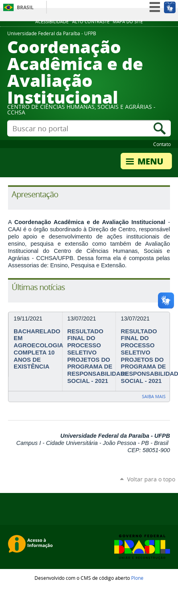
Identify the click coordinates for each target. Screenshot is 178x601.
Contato (162, 144)
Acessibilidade (52, 21)
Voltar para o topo (151, 479)
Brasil (25, 7)
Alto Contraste (90, 21)
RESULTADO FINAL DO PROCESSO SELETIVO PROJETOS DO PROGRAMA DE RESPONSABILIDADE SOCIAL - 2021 (98, 356)
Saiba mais (154, 396)
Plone (137, 578)
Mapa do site (128, 21)
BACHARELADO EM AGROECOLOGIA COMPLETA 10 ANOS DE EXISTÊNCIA (38, 349)
